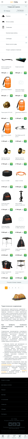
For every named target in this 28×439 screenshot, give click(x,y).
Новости (14, 404)
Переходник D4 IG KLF (6, 112)
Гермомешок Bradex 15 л (21, 113)
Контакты (14, 414)
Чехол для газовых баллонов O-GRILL (19, 90)
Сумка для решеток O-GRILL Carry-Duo (20, 227)
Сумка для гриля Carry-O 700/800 (5, 227)
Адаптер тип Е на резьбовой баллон (19, 158)
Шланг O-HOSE (19, 180)
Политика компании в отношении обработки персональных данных (14, 428)
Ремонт (14, 390)
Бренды (14, 394)
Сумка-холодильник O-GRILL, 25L (6, 272)
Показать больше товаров (14, 282)
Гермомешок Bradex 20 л (6, 136)
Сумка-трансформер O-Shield (20, 250)
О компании (14, 399)
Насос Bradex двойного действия (20, 204)
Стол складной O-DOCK (19, 272)
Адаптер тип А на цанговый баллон (5, 158)
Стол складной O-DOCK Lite (5, 250)
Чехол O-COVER (5, 180)
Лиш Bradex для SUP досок (20, 136)
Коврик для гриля (19, 67)
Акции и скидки (14, 380)
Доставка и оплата (14, 385)
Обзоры (14, 409)
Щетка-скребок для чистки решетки (6, 67)
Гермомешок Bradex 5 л (6, 90)
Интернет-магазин (6, 364)
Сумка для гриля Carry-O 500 (5, 204)
